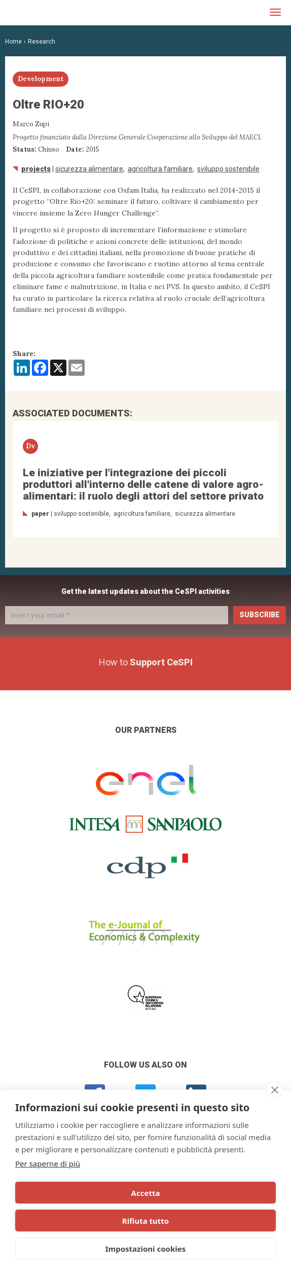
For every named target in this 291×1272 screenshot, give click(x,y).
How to (146, 662)
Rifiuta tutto (145, 1221)
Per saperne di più (47, 1163)
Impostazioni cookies (145, 1249)
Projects (36, 169)
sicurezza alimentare (89, 169)
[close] (274, 1090)
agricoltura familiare (160, 169)
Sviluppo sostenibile (228, 169)
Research (41, 41)
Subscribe (259, 615)
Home (13, 41)
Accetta (145, 1193)
